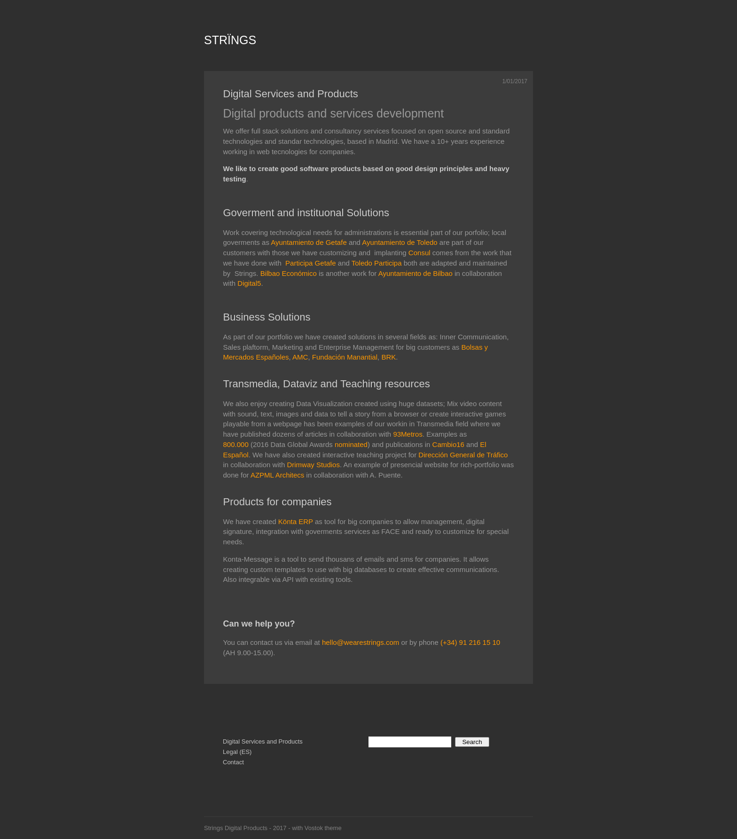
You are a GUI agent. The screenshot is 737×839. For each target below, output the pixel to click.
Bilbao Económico (288, 273)
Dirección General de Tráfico (463, 455)
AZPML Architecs (277, 475)
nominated (351, 444)
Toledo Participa (377, 263)
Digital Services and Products (290, 94)
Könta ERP (295, 521)
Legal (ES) (237, 751)
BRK (388, 357)
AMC (300, 357)
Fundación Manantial (344, 357)
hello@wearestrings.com (360, 642)
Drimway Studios (313, 465)
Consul (419, 253)
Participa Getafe (310, 263)
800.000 (236, 444)
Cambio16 (448, 444)
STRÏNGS (230, 40)
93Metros (408, 434)
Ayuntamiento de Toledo (399, 242)
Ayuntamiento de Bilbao (415, 273)
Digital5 (249, 283)
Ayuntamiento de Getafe (309, 242)
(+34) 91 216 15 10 (469, 642)
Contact (233, 762)
